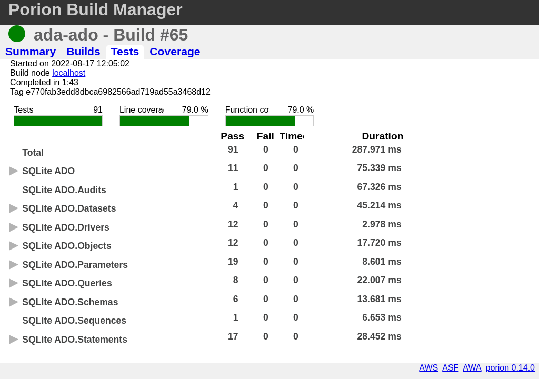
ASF (450, 367)
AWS (428, 367)
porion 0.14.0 (510, 367)
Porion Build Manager (95, 9)
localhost (68, 72)
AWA (472, 367)
